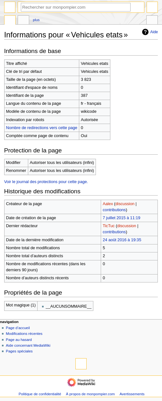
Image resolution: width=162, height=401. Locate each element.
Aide (149, 32)
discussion (124, 204)
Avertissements (132, 394)
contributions (114, 210)
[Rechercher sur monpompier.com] (76, 7)
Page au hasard (19, 340)
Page (9, 21)
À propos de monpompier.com (90, 394)
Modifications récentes (24, 333)
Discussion (23, 21)
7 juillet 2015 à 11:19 (121, 218)
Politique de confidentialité (40, 394)
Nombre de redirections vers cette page (41, 128)
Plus (36, 20)
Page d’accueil (18, 328)
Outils (152, 21)
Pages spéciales (19, 351)
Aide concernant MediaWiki (28, 345)
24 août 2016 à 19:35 (122, 240)
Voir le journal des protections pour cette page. (46, 182)
